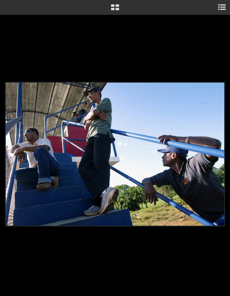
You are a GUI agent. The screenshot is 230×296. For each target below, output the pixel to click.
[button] (115, 10)
